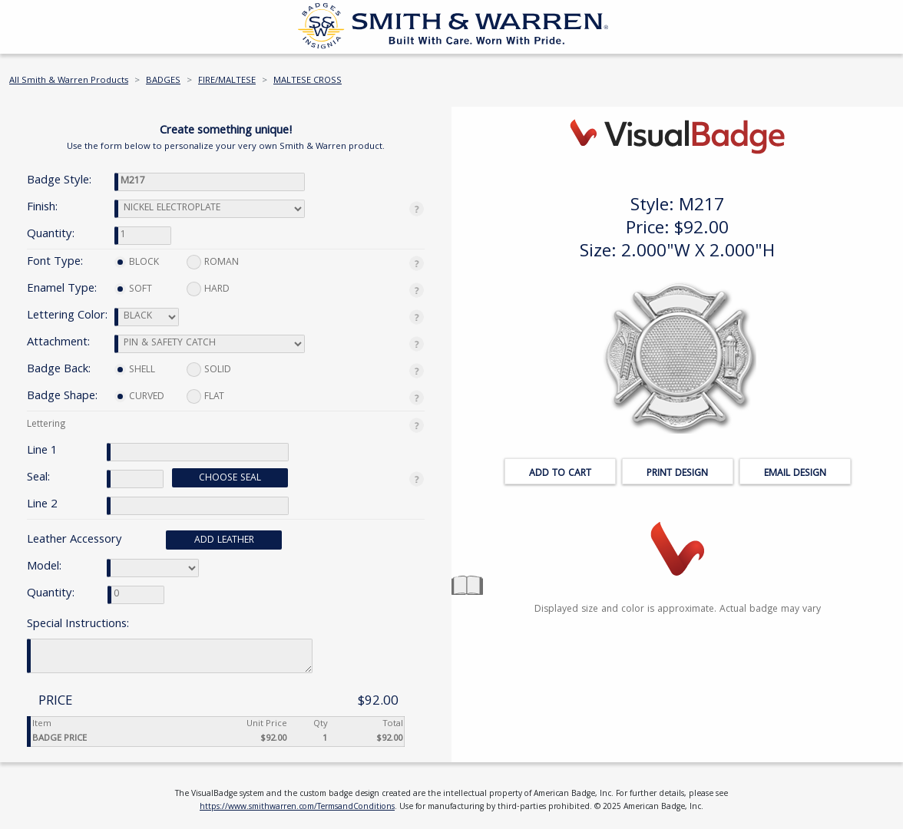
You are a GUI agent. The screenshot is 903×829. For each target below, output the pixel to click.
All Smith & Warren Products (68, 81)
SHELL (134, 370)
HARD (208, 290)
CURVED (139, 397)
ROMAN (213, 263)
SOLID (209, 370)
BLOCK (136, 263)
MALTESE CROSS (307, 81)
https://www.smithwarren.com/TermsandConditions (297, 807)
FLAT (205, 397)
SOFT (133, 290)
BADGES (163, 81)
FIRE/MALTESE (227, 81)
